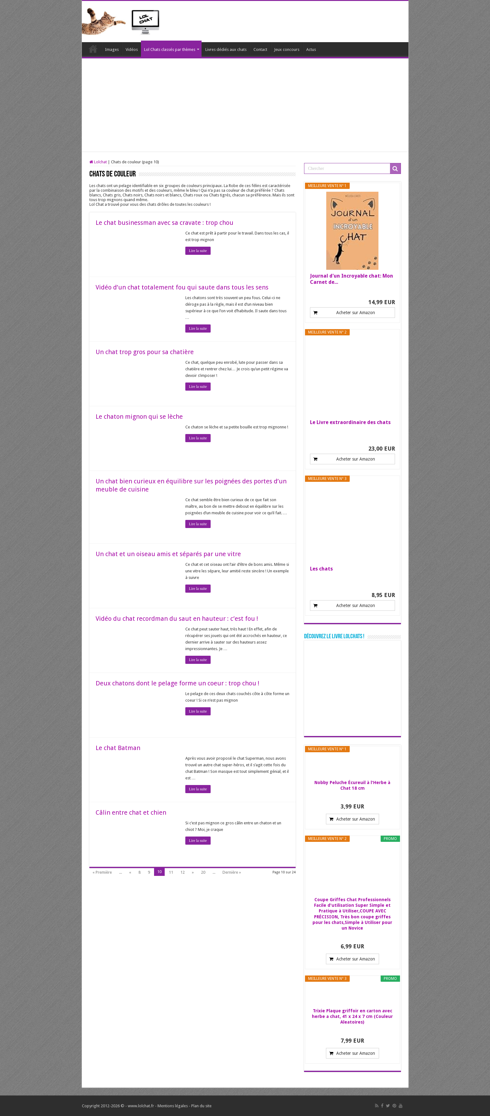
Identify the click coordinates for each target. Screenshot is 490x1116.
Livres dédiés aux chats (226, 49)
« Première (102, 872)
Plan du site (201, 1106)
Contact (260, 49)
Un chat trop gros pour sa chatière (145, 352)
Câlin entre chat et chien (131, 812)
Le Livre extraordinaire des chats (350, 422)
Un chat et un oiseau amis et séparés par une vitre (168, 554)
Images (112, 49)
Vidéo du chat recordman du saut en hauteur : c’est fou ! (177, 618)
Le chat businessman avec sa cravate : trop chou (164, 222)
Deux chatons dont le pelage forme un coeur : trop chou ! (177, 683)
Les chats (321, 569)
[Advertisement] (245, 105)
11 (171, 872)
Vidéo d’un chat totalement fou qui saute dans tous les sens (182, 287)
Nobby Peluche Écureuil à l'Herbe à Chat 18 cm (352, 785)
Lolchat (93, 48)
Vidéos (132, 49)
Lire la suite (198, 251)
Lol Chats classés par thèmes (169, 49)
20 (203, 872)
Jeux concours (286, 49)
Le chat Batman (118, 748)
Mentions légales (173, 1106)
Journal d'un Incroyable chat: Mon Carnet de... (351, 279)
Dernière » (231, 872)
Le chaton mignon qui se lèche (139, 416)
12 (182, 872)
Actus (311, 49)
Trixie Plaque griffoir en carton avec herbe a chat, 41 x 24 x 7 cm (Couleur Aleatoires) (352, 1016)
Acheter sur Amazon (355, 312)
